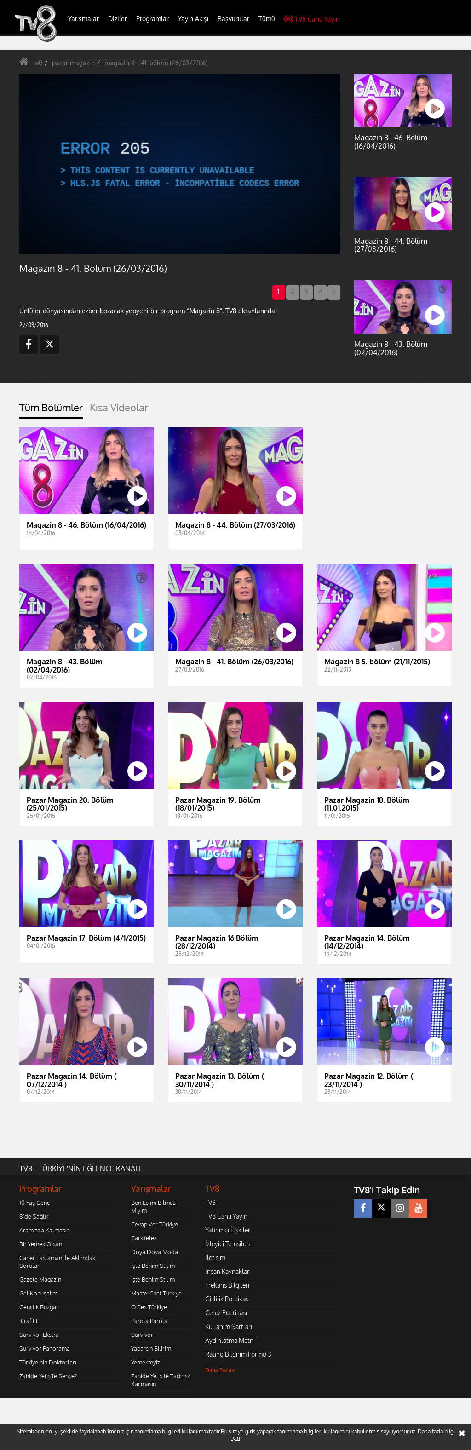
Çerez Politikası (226, 1313)
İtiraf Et (28, 1320)
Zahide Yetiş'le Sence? (48, 1376)
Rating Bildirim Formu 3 (238, 1354)
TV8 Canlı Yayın (311, 19)
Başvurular (233, 19)
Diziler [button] (117, 19)
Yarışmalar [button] (83, 19)
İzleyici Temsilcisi (228, 1244)
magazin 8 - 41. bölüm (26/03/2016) (155, 63)
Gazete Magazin (40, 1279)
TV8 (210, 1202)
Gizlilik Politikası (227, 1299)
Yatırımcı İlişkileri (228, 1230)
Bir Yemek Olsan (40, 1244)
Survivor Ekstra (39, 1334)
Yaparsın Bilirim (151, 1348)
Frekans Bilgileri (227, 1285)
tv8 (37, 63)
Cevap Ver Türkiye (154, 1224)
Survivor (142, 1334)
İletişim (215, 1257)
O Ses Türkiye (149, 1307)
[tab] (51, 410)
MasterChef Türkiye (156, 1293)
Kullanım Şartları (228, 1326)
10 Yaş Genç (34, 1202)
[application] (179, 164)
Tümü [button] (266, 19)
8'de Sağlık (33, 1216)
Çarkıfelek (144, 1238)
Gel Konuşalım (38, 1293)
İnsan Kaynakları (228, 1271)
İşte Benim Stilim (153, 1265)
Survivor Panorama (44, 1348)
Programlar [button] (152, 19)
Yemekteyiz (145, 1362)
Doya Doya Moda (154, 1251)
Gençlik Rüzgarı (39, 1307)
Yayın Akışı (193, 19)
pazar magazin (73, 63)
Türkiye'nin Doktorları (47, 1362)
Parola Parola (149, 1320)
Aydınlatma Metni (230, 1340)
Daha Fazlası (220, 1370)
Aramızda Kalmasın (44, 1230)
